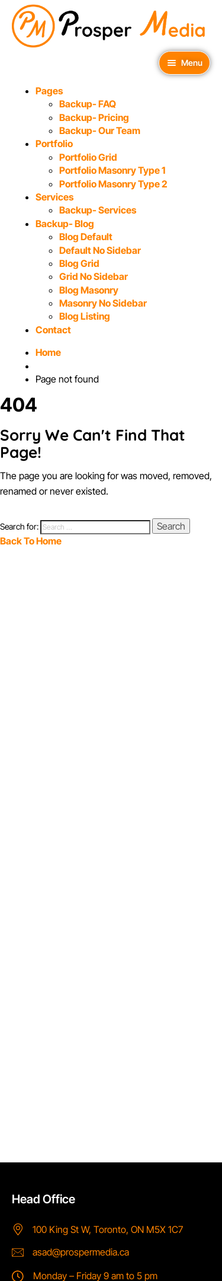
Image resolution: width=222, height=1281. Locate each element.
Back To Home (31, 541)
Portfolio (54, 143)
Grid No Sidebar (93, 276)
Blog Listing (84, 316)
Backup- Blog (65, 224)
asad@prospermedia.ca (81, 1252)
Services (54, 197)
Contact (53, 330)
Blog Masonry (88, 290)
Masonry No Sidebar (103, 303)
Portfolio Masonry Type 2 (113, 184)
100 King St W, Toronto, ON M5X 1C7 (108, 1229)
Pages (49, 91)
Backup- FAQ (87, 104)
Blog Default (85, 237)
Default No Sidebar (100, 250)
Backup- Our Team (99, 130)
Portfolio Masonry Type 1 (112, 170)
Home (48, 352)
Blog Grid (79, 263)
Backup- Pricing (94, 117)
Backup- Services (97, 210)
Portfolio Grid (88, 157)
